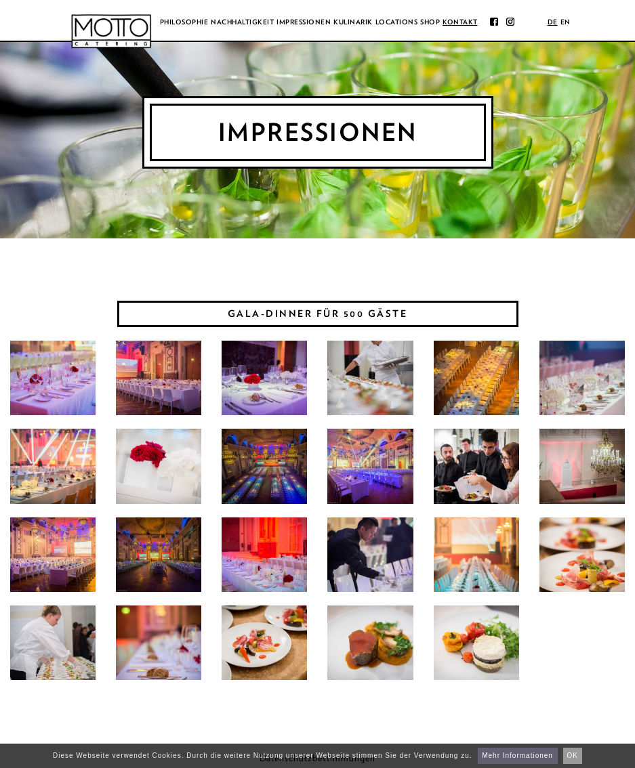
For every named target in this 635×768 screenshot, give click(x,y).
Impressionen (303, 22)
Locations (396, 22)
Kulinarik (353, 22)
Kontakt (460, 22)
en (565, 22)
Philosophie (184, 22)
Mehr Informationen (517, 755)
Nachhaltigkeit (242, 22)
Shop (430, 22)
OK (572, 755)
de (553, 22)
